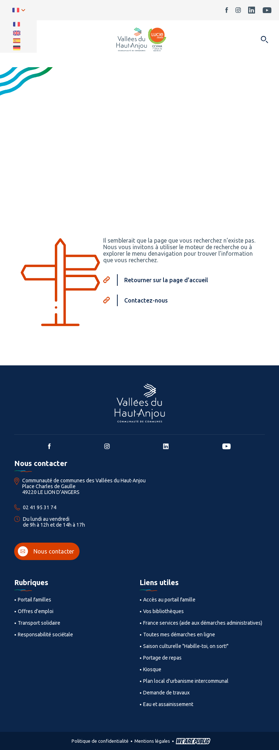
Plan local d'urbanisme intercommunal (186, 681)
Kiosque (152, 669)
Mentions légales (152, 740)
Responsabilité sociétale (45, 634)
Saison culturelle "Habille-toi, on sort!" (186, 646)
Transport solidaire (39, 623)
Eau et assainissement (168, 704)
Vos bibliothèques (163, 611)
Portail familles (34, 600)
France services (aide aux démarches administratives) (202, 623)
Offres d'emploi (35, 611)
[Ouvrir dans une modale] (264, 40)
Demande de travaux (166, 693)
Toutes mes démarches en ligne (179, 634)
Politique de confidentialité (100, 740)
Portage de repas (162, 658)
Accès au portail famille (169, 600)
